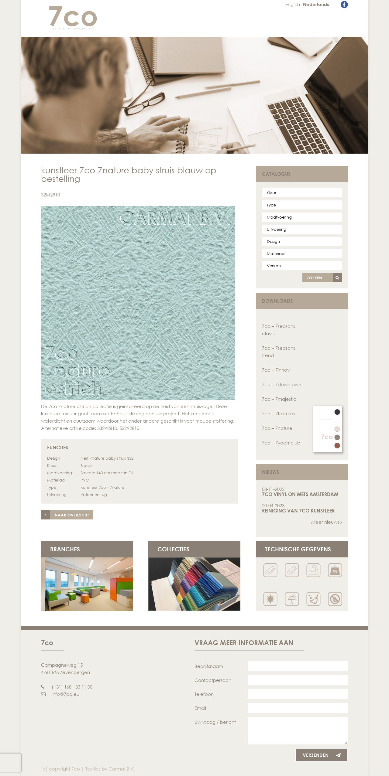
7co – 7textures (278, 413)
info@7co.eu (60, 694)
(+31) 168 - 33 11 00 (66, 686)
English (292, 4)
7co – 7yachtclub (281, 442)
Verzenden (322, 755)
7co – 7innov (276, 370)
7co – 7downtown (281, 384)
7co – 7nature (277, 428)
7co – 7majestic (279, 399)
